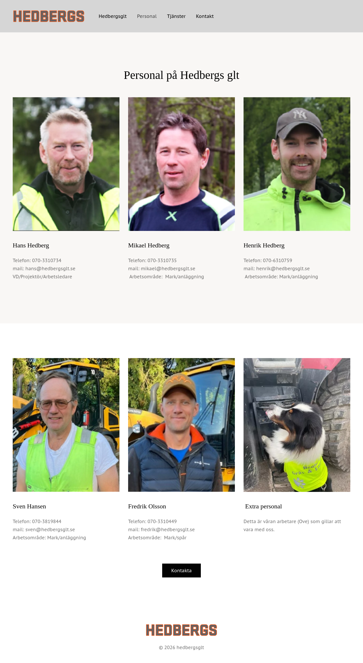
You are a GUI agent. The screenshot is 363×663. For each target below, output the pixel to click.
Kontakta (181, 570)
